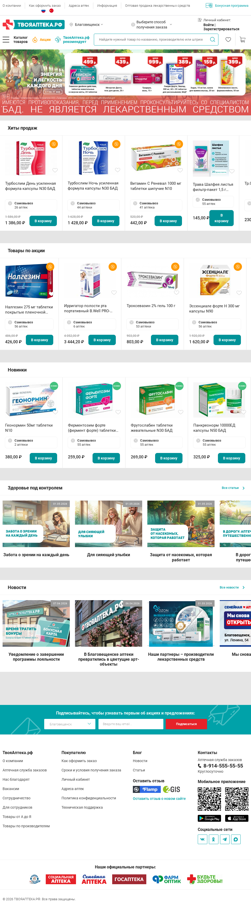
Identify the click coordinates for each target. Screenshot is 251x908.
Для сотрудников (17, 807)
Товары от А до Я (17, 817)
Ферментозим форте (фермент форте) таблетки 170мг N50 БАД (92, 428)
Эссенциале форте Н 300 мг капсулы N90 (214, 309)
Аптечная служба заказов (25, 770)
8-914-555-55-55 (223, 766)
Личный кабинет (76, 779)
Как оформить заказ (45, 6)
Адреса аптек (79, 6)
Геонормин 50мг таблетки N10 (29, 428)
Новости (140, 761)
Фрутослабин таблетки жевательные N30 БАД (152, 428)
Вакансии (11, 789)
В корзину (43, 221)
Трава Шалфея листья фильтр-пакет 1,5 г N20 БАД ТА (213, 187)
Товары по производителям (26, 826)
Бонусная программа (227, 5)
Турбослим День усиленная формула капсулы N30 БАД (30, 186)
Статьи (139, 770)
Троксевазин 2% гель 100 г (151, 305)
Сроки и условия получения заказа (91, 770)
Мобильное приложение (222, 781)
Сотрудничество (17, 798)
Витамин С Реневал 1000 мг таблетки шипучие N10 (155, 186)
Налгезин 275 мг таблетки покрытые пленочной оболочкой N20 (29, 310)
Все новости (232, 587)
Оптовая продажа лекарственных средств (157, 6)
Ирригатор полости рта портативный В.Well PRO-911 (87, 308)
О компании (12, 6)
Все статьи (233, 488)
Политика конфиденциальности (89, 798)
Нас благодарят (16, 779)
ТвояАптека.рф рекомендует (72, 39)
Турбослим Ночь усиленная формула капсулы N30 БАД (93, 186)
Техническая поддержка (82, 807)
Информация (107, 6)
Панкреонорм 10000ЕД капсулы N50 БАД (214, 428)
